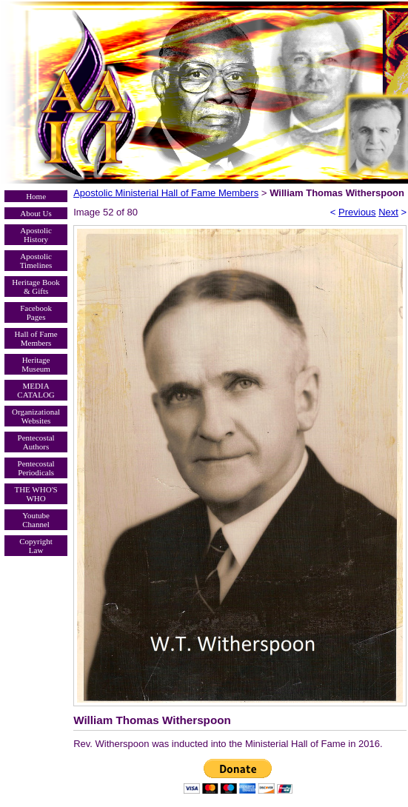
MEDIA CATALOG (35, 390)
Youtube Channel (36, 520)
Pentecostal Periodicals (36, 468)
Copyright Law (36, 546)
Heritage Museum (35, 364)
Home (36, 196)
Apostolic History (36, 235)
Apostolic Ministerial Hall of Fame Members (165, 192)
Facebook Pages (36, 312)
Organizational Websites (36, 416)
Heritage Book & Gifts (35, 286)
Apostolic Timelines (36, 260)
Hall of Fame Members (36, 338)
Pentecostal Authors (36, 442)
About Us (35, 213)
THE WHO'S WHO (35, 494)
